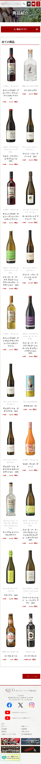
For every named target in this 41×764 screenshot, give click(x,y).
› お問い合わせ (25, 732)
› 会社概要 (4, 729)
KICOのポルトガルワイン (19, 712)
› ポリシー (4, 726)
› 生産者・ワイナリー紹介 (8, 734)
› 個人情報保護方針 (26, 734)
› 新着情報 (24, 729)
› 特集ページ (24, 726)
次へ (28, 676)
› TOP (2, 724)
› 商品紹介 (4, 732)
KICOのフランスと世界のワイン (21, 718)
